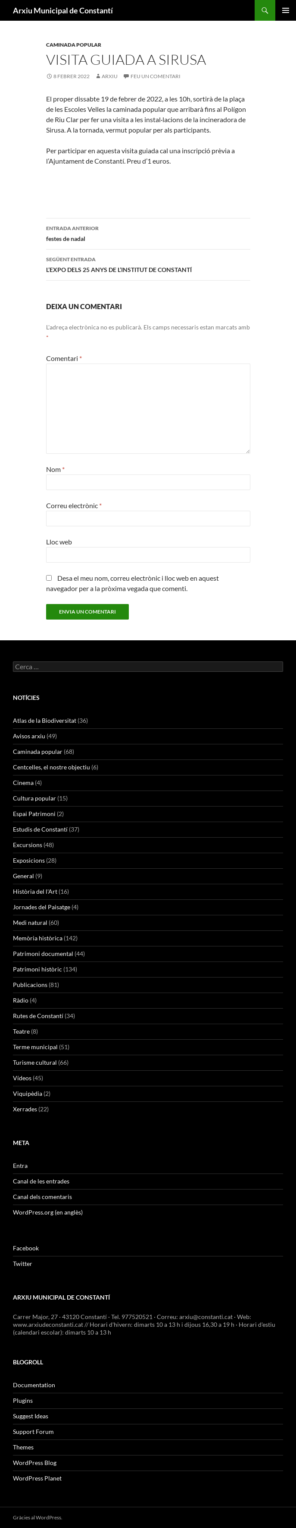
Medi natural (30, 922)
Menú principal (285, 10)
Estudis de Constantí (40, 829)
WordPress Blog (34, 1462)
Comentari (64, 358)
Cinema (23, 782)
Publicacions (30, 984)
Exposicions (29, 860)
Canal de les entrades (41, 1181)
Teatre (21, 1031)
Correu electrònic (74, 505)
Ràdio (20, 1000)
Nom (55, 469)
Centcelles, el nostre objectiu (51, 767)
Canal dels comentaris (42, 1196)
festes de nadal (148, 232)
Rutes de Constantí (38, 1015)
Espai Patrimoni (34, 813)
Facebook (26, 1248)
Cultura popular (34, 798)
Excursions (27, 844)
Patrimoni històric (37, 969)
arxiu (110, 76)
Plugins (23, 1400)
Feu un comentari (156, 76)
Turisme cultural (35, 1062)
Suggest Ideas (30, 1416)
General (23, 875)
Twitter (22, 1263)
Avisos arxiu (29, 736)
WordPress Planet (37, 1478)
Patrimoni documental (43, 953)
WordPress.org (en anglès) (48, 1212)
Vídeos (22, 1078)
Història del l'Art (35, 891)
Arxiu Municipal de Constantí (63, 10)
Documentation (34, 1385)
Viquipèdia (27, 1093)
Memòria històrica (37, 938)
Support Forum (33, 1431)
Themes (23, 1447)
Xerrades (25, 1109)
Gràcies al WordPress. (37, 1517)
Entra (20, 1165)
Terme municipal (35, 1046)
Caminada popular (73, 44)
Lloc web (59, 542)
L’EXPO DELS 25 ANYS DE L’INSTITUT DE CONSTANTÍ (148, 263)
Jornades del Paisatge (41, 907)
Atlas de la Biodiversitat (44, 720)
